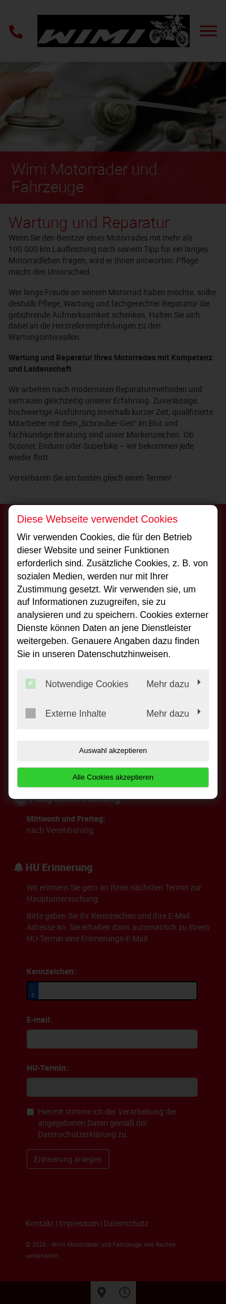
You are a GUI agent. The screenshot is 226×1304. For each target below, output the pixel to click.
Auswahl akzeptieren (113, 750)
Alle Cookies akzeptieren (113, 777)
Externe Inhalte (65, 713)
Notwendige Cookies (77, 684)
